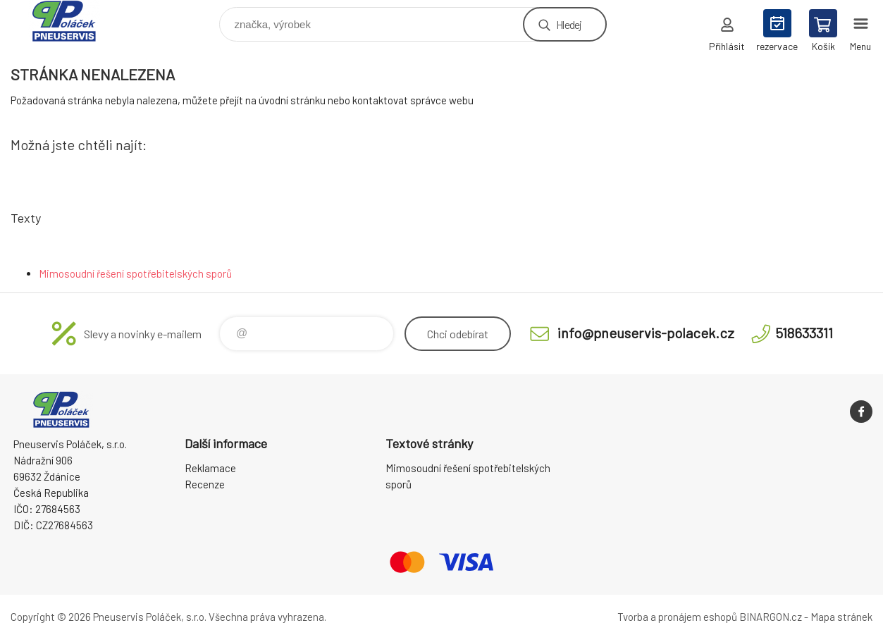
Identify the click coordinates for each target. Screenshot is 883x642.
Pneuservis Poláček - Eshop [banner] (73, 21)
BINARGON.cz (770, 616)
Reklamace (210, 468)
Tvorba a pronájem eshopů (677, 616)
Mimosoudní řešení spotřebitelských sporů (135, 273)
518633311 (804, 332)
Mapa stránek (841, 616)
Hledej (568, 24)
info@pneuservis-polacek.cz (645, 332)
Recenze (205, 484)
